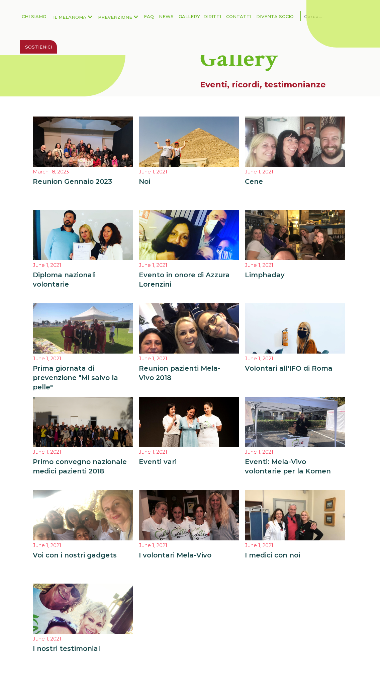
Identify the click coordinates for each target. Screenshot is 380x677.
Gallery (189, 16)
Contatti (238, 16)
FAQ (149, 16)
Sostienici (38, 47)
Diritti (212, 16)
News (166, 16)
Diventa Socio (275, 16)
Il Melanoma (69, 17)
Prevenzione (115, 17)
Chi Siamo (34, 16)
